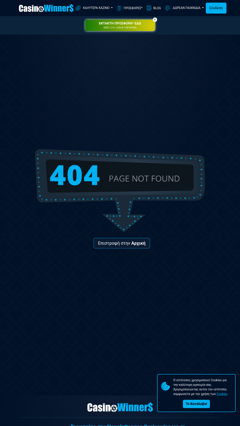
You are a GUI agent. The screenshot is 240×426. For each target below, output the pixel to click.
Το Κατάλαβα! (196, 404)
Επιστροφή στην (122, 243)
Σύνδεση (216, 8)
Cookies (221, 394)
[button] (120, 25)
